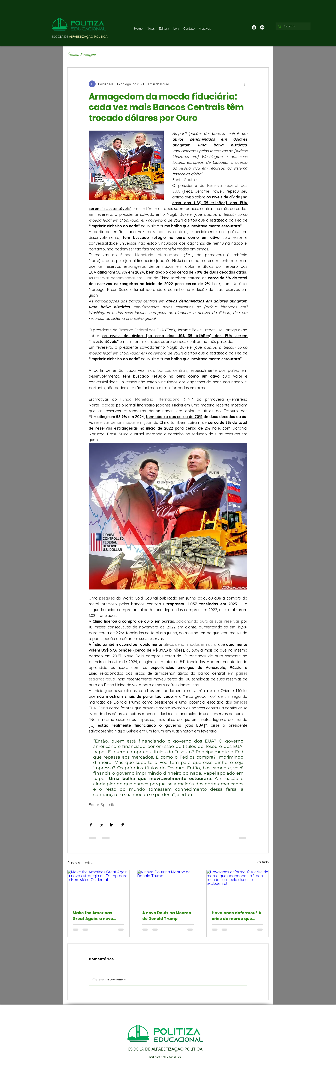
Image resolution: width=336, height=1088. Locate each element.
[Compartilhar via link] (122, 825)
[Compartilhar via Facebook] (91, 825)
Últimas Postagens (81, 54)
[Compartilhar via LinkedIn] (112, 825)
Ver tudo (262, 862)
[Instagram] (254, 27)
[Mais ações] (244, 83)
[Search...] (293, 26)
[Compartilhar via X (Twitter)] (101, 825)
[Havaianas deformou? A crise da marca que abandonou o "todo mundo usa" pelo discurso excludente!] (237, 887)
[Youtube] (262, 27)
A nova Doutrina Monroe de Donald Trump (166, 915)
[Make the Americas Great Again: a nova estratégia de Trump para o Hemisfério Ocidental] (98, 887)
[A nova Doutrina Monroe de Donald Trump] (168, 887)
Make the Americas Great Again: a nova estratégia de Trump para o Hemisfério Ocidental (94, 915)
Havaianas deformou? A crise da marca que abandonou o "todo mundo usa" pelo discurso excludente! (236, 915)
